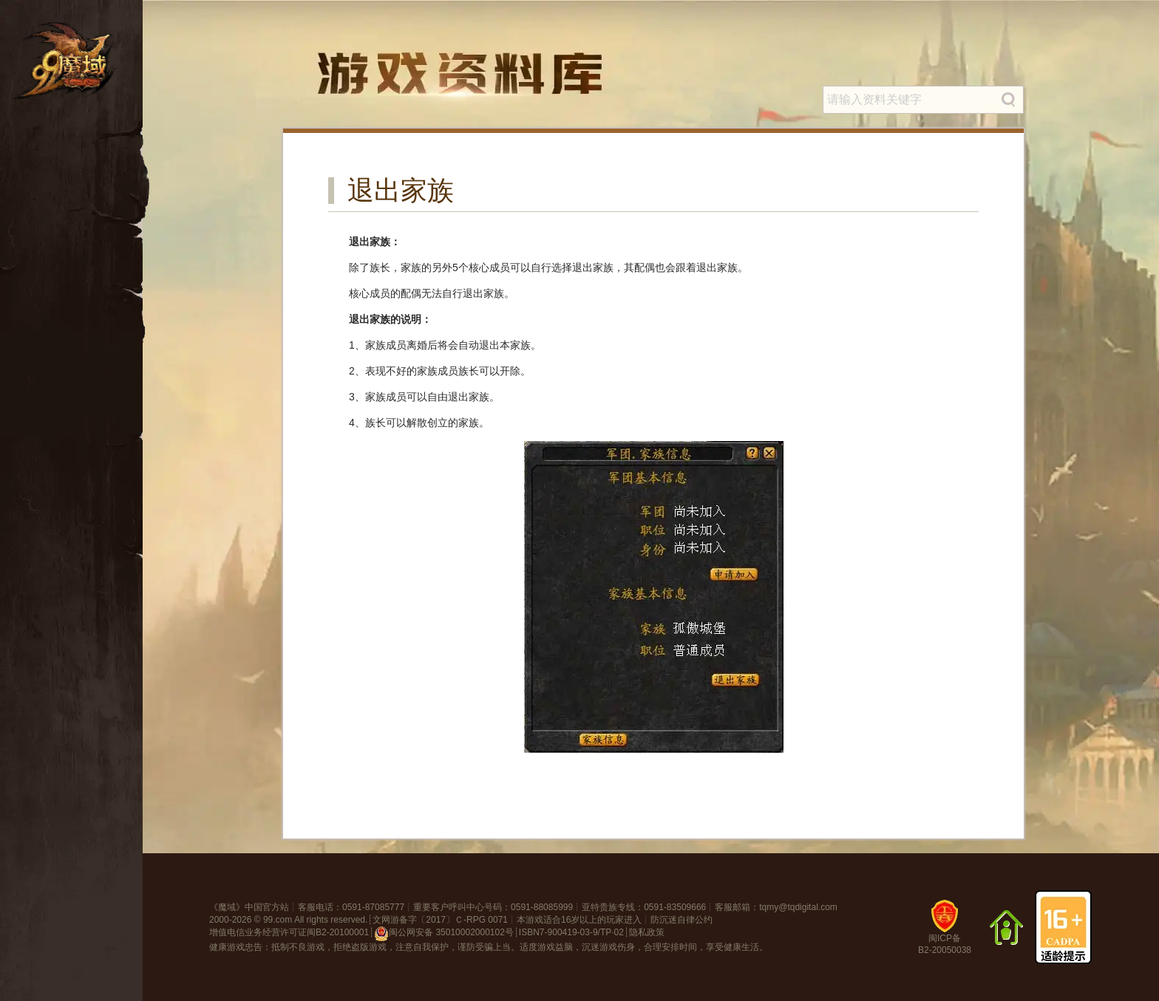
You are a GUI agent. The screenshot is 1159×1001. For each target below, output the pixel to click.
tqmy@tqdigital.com (798, 907)
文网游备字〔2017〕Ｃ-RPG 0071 (440, 920)
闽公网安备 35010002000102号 (444, 933)
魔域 (227, 907)
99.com (277, 920)
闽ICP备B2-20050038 (944, 932)
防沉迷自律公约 (681, 920)
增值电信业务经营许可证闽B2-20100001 (289, 932)
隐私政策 (647, 932)
